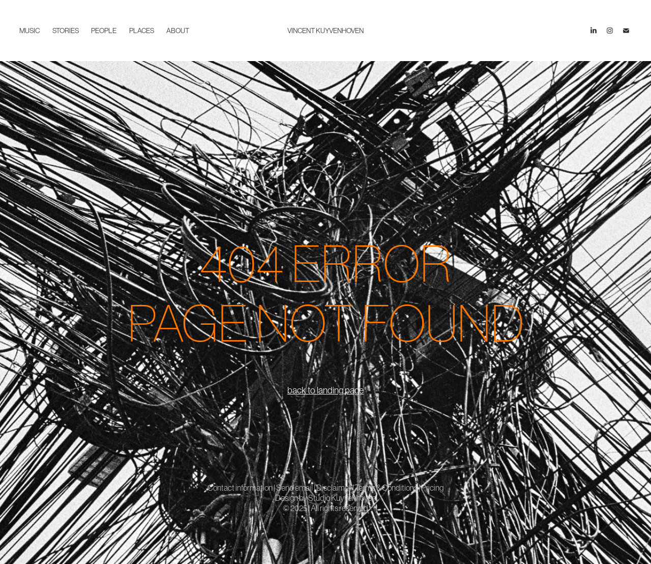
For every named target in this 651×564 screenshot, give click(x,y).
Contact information (241, 487)
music (29, 30)
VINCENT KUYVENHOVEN (325, 30)
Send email (294, 487)
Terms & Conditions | (388, 487)
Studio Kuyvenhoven (342, 497)
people (103, 30)
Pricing (432, 487)
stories (65, 30)
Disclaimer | (335, 487)
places (141, 30)
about (177, 30)
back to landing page (325, 390)
